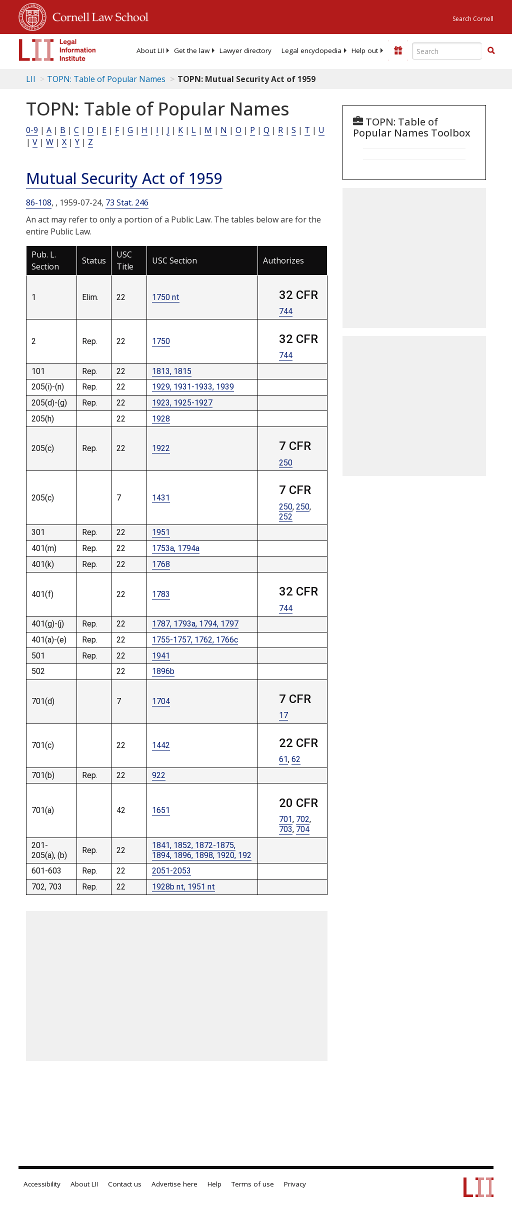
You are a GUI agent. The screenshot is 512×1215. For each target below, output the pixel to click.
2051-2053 (171, 871)
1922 (161, 448)
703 (285, 829)
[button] (491, 50)
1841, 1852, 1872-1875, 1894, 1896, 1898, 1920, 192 (202, 850)
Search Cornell (473, 18)
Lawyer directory (246, 50)
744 (285, 311)
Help (215, 1184)
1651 (161, 810)
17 (283, 715)
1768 (161, 564)
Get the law (192, 50)
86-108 (39, 202)
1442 (161, 745)
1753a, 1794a (176, 548)
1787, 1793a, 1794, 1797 (195, 623)
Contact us (125, 1184)
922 (159, 775)
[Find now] (491, 51)
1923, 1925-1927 (182, 403)
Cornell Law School (97, 15)
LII (31, 79)
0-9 (32, 130)
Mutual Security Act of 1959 (124, 178)
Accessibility (42, 1184)
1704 (161, 701)
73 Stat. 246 (127, 202)
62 (296, 759)
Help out (365, 50)
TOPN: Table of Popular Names (106, 79)
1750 (161, 341)
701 (285, 819)
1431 (161, 497)
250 (285, 463)
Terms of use (253, 1184)
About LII (150, 50)
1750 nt (166, 297)
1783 (161, 594)
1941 (161, 655)
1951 (161, 532)
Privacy (295, 1184)
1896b (163, 671)
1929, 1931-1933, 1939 (193, 387)
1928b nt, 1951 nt (183, 887)
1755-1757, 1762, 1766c (195, 639)
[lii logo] (57, 50)
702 (303, 819)
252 (285, 517)
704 (303, 829)
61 (283, 759)
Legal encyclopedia (312, 50)
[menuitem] (150, 51)
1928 (161, 419)
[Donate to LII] (398, 50)
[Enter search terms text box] (447, 51)
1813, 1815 (172, 371)
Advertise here (175, 1184)
